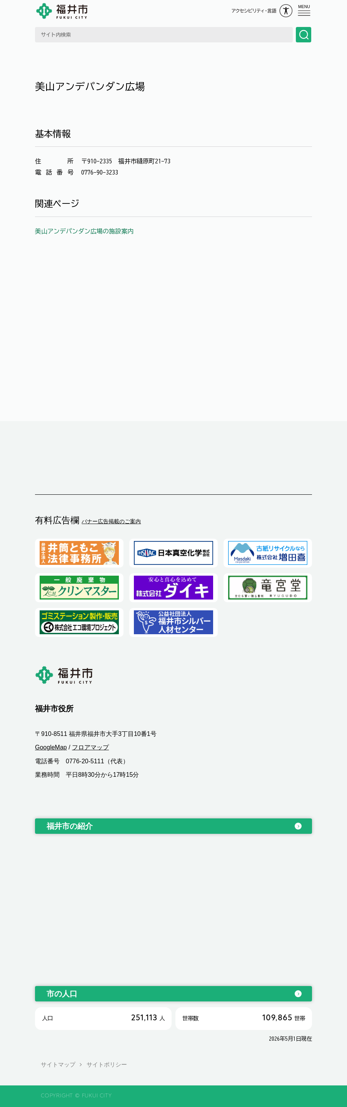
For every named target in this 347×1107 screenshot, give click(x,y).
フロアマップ (90, 747)
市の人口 (62, 993)
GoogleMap (51, 747)
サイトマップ (58, 1064)
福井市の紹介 (70, 826)
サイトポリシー (107, 1064)
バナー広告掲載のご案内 (111, 521)
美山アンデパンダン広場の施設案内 (84, 231)
